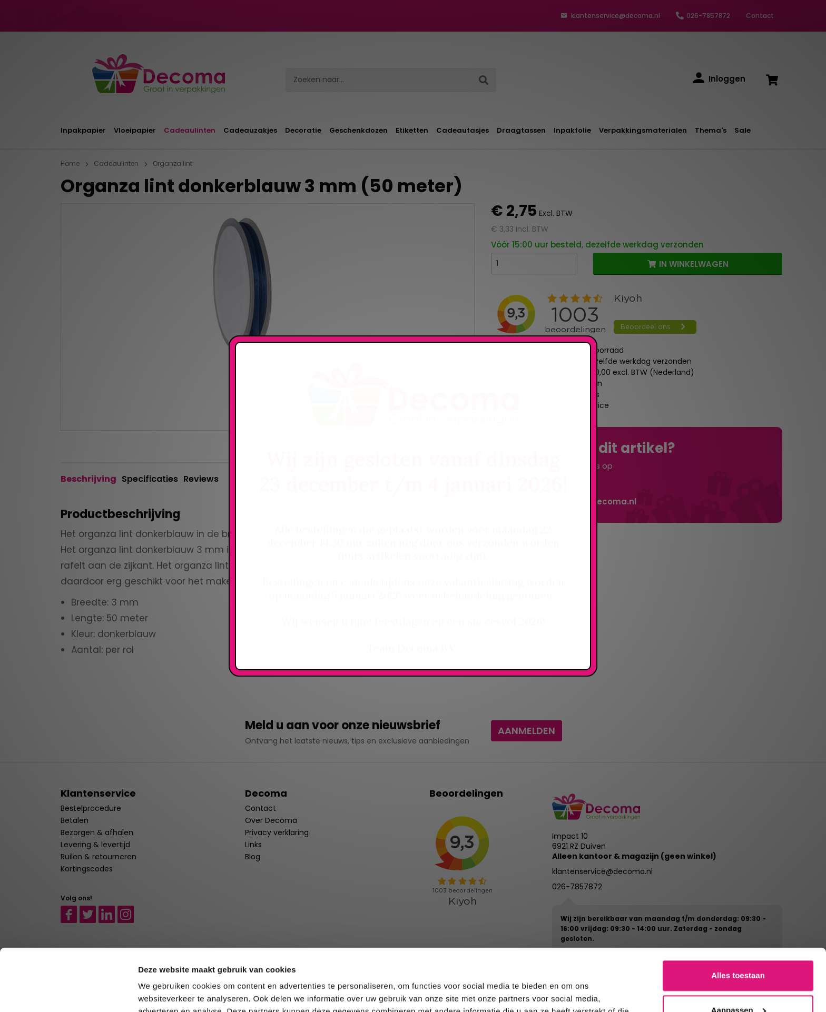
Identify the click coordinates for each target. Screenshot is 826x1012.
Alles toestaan (738, 913)
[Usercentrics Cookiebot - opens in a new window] (68, 991)
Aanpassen (738, 948)
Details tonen (163, 991)
